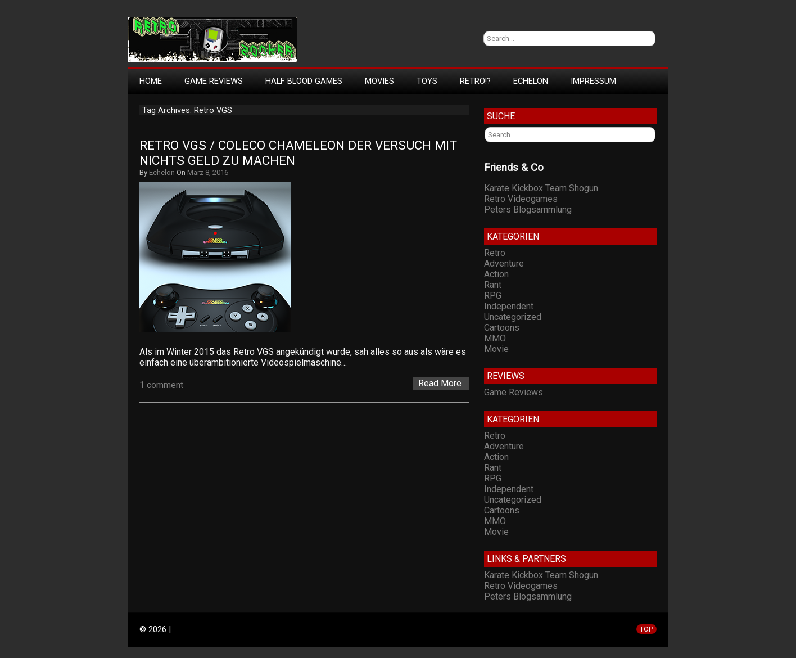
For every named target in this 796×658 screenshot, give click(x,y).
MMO (495, 338)
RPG (492, 295)
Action (496, 274)
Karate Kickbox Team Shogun (541, 188)
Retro (494, 252)
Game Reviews (213, 81)
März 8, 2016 (207, 172)
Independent (508, 306)
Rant (492, 285)
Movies (379, 81)
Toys (427, 81)
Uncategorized (512, 317)
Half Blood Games (303, 81)
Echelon (530, 81)
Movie (496, 349)
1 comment (161, 385)
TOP (646, 629)
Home (150, 81)
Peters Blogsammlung (528, 209)
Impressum (593, 81)
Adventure (504, 263)
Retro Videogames (521, 198)
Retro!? (475, 81)
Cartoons (501, 327)
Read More (440, 383)
